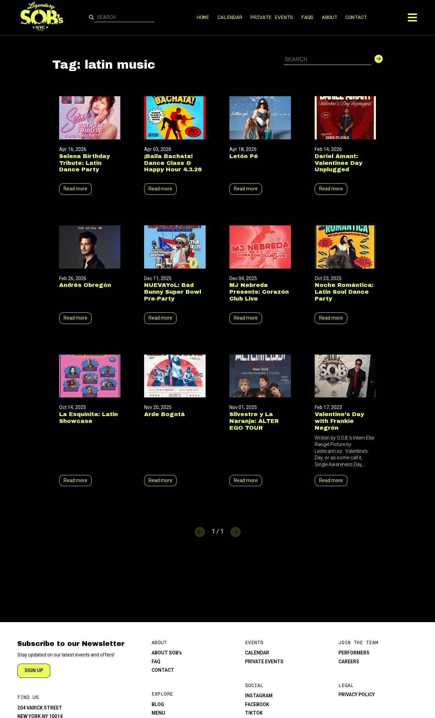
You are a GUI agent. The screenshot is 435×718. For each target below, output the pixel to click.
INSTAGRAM (259, 695)
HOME (203, 17)
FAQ (156, 661)
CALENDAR (230, 17)
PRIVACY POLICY (356, 694)
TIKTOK (254, 713)
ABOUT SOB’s (167, 652)
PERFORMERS (353, 652)
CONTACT (356, 17)
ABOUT (329, 17)
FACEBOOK (257, 704)
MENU (158, 713)
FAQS (307, 17)
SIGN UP (33, 670)
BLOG (158, 704)
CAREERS (348, 661)
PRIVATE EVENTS (271, 17)
